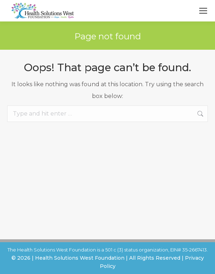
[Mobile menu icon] (203, 10)
